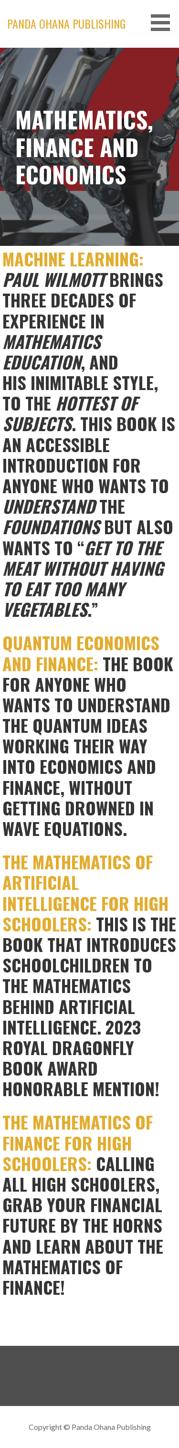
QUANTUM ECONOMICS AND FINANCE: (80, 653)
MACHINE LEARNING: (73, 258)
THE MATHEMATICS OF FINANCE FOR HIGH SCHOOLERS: (77, 1142)
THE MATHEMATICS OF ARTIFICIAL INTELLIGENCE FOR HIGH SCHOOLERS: (85, 892)
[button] (163, 23)
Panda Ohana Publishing (66, 23)
